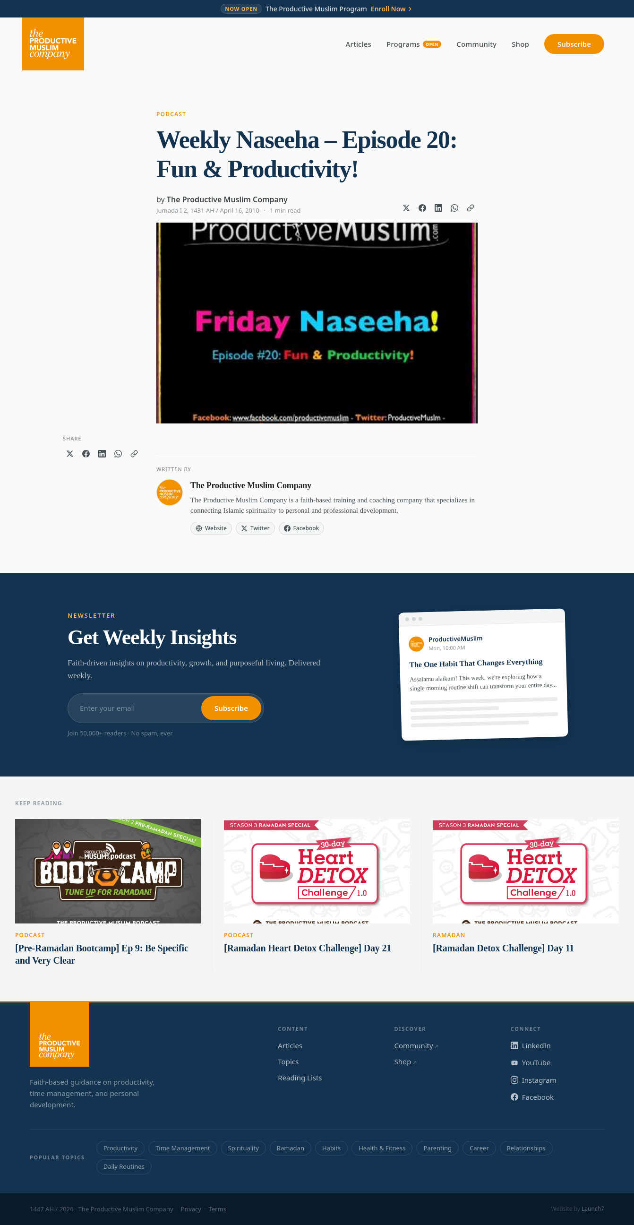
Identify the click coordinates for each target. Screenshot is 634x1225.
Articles (358, 44)
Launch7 (593, 1209)
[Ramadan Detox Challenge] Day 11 (503, 948)
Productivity (120, 1148)
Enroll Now (392, 9)
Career (479, 1148)
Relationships (526, 1148)
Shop (520, 44)
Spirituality (243, 1148)
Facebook (532, 1097)
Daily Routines (124, 1166)
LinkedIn (531, 1045)
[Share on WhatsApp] (454, 208)
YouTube (531, 1062)
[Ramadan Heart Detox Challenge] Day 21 (307, 948)
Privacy (191, 1209)
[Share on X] (406, 208)
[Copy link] (470, 208)
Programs (413, 44)
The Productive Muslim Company (227, 199)
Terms (217, 1209)
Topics (288, 1061)
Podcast (171, 114)
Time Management (182, 1148)
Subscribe (574, 44)
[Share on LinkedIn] (438, 208)
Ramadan (449, 935)
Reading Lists (300, 1077)
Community (476, 44)
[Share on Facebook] (422, 208)
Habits (331, 1148)
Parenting (437, 1148)
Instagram (534, 1080)
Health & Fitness (382, 1148)
